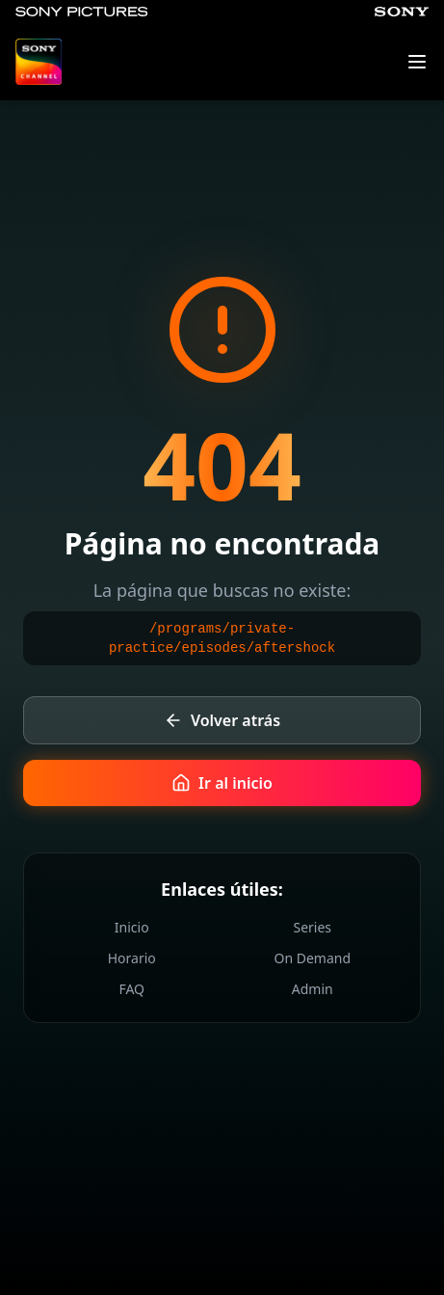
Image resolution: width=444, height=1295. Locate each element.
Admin (312, 989)
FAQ (131, 989)
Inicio (132, 927)
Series (312, 927)
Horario (132, 958)
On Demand (312, 958)
